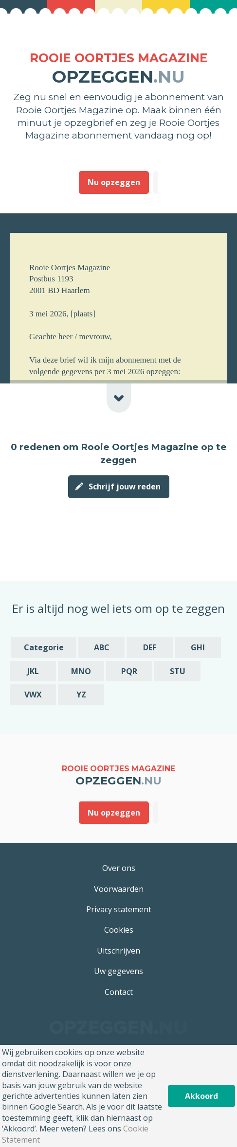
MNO (81, 671)
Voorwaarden (119, 889)
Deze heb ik (155, 182)
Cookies (118, 929)
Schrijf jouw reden (125, 486)
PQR (129, 671)
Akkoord (201, 1096)
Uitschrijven (118, 950)
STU (177, 671)
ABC (101, 647)
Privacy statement (118, 909)
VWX (33, 694)
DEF (149, 647)
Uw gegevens (118, 971)
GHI (198, 647)
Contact (119, 992)
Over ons (118, 868)
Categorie (44, 647)
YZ (81, 694)
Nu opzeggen (114, 182)
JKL (33, 671)
